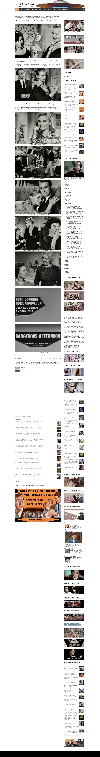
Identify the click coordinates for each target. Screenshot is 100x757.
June (67, 197)
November (68, 191)
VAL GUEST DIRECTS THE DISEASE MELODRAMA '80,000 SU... (73, 224)
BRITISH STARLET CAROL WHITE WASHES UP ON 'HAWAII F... (73, 229)
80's (40, 9)
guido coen (23, 17)
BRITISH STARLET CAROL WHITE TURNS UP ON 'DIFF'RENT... (74, 232)
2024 (66, 185)
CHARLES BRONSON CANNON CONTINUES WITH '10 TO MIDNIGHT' (70, 86)
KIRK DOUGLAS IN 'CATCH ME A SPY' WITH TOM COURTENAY (74, 249)
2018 (66, 262)
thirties (75, 624)
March (67, 202)
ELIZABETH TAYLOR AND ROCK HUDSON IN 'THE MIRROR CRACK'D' (70, 447)
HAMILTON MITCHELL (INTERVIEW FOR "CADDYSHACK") (27, 462)
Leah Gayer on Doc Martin (70, 544)
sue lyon (79, 624)
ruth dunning (49, 17)
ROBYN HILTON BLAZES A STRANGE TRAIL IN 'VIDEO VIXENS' (28, 456)
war (69, 624)
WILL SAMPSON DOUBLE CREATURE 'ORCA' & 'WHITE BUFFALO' (70, 402)
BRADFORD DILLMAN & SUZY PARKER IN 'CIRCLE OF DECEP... (74, 222)
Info (21, 9)
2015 (66, 267)
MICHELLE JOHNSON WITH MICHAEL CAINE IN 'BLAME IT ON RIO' (71, 131)
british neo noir (44, 16)
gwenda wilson (28, 17)
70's (45, 9)
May (67, 199)
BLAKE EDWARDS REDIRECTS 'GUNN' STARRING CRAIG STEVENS (74, 234)
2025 (66, 184)
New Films (27, 9)
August (67, 195)
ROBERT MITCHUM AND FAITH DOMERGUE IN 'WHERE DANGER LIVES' (71, 94)
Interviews (34, 9)
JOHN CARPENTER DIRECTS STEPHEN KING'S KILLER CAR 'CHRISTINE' (70, 425)
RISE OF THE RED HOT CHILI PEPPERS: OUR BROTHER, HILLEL (76, 550)
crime (16, 17)
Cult (49, 9)
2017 (66, 264)
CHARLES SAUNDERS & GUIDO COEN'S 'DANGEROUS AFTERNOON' (74, 242)
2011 (66, 272)
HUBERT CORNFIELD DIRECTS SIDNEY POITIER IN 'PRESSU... (74, 239)
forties (65, 624)
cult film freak (25, 4)
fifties (65, 623)
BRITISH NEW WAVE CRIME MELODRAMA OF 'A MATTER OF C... (75, 244)
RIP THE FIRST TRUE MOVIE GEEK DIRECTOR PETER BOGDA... (73, 247)
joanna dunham (38, 17)
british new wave (50, 16)
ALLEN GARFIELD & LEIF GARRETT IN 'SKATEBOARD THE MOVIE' (28, 427)
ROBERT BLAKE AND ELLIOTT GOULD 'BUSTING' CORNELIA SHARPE (29, 439)
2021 (66, 258)
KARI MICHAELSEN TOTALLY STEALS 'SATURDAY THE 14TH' (27, 433)
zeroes (71, 624)
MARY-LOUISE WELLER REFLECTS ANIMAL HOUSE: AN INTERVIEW (29, 445)
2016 (66, 265)
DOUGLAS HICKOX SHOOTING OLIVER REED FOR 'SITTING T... (74, 257)
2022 (66, 188)
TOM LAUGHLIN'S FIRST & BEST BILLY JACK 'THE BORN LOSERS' (28, 474)
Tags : (16, 362)
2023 (66, 186)
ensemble (19, 17)
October (68, 192)
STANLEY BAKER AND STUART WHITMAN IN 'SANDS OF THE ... (75, 254)
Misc (59, 9)
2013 (66, 269)
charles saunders (57, 16)
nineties (71, 623)
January (67, 204)
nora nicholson (44, 17)
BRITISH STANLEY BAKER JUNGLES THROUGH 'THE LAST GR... (73, 214)
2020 (66, 260)
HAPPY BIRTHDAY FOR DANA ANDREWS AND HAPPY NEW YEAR (74, 252)
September (68, 193)
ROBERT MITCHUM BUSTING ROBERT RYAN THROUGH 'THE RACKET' (30, 485)
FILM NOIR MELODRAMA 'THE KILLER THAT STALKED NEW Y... (74, 227)
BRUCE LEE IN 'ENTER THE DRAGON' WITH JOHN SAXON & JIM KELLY (70, 433)
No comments (33, 16)
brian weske (39, 16)
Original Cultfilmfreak (69, 548)
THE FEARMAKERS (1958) (75, 557)
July (67, 196)
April (67, 200)
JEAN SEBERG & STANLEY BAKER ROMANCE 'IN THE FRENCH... (73, 207)
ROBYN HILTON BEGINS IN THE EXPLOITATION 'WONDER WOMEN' (29, 421)
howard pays (33, 17)
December (68, 189)
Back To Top (60, 755)
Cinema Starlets (68, 531)
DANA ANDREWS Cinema (70, 556)
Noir (54, 9)
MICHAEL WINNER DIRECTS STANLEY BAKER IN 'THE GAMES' (74, 209)
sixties (53, 17)
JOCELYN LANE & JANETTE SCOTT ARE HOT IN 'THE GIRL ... (74, 219)
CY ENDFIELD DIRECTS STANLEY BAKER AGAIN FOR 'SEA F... (74, 217)
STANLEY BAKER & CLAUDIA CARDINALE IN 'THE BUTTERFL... (74, 212)
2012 (66, 271)
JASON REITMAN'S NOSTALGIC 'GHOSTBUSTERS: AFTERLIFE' (73, 237)
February (68, 203)
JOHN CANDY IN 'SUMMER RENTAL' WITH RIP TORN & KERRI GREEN (29, 451)
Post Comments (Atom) (25, 416)
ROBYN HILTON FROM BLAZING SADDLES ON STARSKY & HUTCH (28, 468)
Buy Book (64, 9)
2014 (66, 268)
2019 (66, 261)
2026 (66, 182)
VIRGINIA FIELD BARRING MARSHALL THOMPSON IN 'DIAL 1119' (71, 101)
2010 (66, 274)
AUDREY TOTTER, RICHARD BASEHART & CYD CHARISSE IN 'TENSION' (70, 117)
